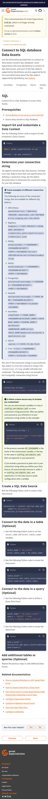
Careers (4, 782)
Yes (31, 727)
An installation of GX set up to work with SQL (24, 115)
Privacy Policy (7, 790)
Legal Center (6, 786)
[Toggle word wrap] (39, 382)
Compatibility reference (10, 775)
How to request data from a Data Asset (22, 687)
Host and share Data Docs (16, 707)
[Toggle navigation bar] (3, 10)
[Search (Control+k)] (44, 10)
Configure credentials (14, 711)
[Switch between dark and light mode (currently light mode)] (36, 10)
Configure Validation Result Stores (20, 703)
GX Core (4, 771)
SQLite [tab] (33, 85)
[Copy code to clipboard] (43, 143)
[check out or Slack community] (3, 797)
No (40, 727)
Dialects (31, 78)
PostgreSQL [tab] (21, 85)
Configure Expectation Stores (18, 699)
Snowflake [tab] (8, 85)
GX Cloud (5, 767)
